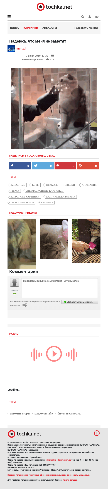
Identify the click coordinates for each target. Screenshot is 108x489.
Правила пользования (18, 475)
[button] (89, 17)
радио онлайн (44, 413)
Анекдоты (49, 27)
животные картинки (25, 196)
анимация (89, 185)
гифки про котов (22, 202)
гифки (15, 190)
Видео (14, 27)
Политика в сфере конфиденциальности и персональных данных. (59, 475)
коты (35, 185)
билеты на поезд (69, 413)
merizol (21, 48)
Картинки (30, 27)
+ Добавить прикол (85, 27)
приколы (52, 185)
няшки (70, 185)
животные (18, 185)
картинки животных (60, 196)
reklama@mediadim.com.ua (58, 460)
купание (47, 202)
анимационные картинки (44, 190)
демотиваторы (20, 413)
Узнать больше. (70, 480)
